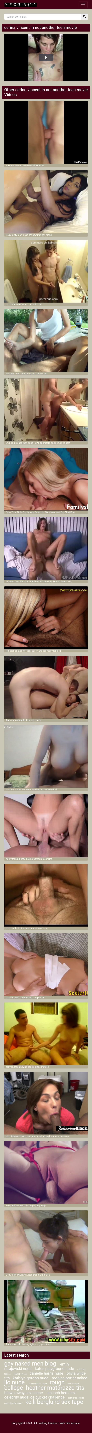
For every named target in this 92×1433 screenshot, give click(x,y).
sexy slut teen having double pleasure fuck (27, 1067)
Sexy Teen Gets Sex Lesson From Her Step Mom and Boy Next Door (40, 512)
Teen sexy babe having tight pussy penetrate (28, 1344)
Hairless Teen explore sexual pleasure (25, 165)
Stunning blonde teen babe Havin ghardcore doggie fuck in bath (38, 443)
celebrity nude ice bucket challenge (35, 1397)
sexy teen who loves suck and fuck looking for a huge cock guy (37, 1136)
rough (57, 1382)
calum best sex (20, 1374)
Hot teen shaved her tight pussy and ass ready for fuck (33, 651)
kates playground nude (55, 1368)
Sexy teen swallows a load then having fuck (28, 1275)
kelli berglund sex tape (54, 1402)
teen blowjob (73, 1384)
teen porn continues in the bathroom (24, 304)
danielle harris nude (46, 1373)
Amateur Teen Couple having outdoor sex (26, 373)
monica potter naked (69, 1378)
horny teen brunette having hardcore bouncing (29, 859)
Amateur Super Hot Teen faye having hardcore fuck (31, 789)
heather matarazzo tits (55, 1387)
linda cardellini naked (38, 1384)
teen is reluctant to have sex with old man (26, 928)
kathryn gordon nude (31, 1378)
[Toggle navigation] (83, 4)
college (13, 1387)
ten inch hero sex (60, 1393)
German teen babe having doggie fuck (25, 997)
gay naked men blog (31, 1363)
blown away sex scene (24, 1393)
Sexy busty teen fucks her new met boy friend (29, 235)
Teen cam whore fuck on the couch (23, 720)
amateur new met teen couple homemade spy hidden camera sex (39, 581)
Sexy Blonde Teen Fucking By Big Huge (26, 1205)
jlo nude (15, 1382)
